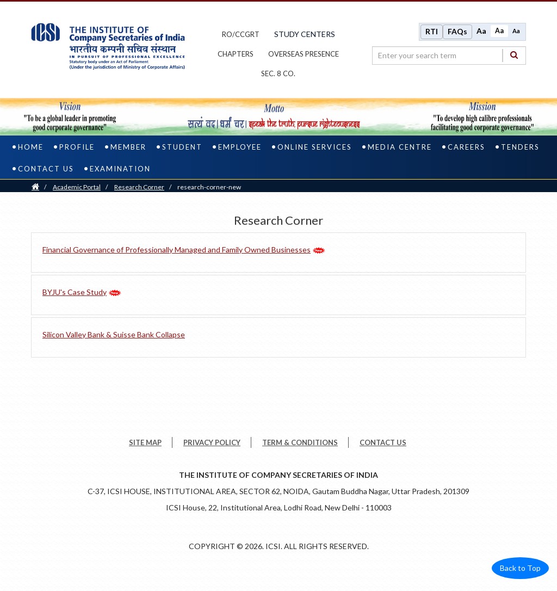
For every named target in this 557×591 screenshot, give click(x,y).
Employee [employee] (240, 147)
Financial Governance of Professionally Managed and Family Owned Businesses (176, 250)
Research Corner (139, 187)
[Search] (514, 55)
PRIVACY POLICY (211, 443)
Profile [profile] (77, 147)
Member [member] (128, 147)
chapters (235, 54)
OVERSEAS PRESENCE (303, 54)
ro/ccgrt (240, 34)
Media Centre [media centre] (400, 147)
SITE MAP (145, 443)
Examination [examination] (120, 169)
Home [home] (31, 147)
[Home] (35, 187)
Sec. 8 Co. (278, 74)
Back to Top (520, 569)
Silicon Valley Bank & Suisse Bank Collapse (113, 335)
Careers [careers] (466, 147)
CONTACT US (383, 443)
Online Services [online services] (314, 147)
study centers (304, 34)
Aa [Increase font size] (481, 31)
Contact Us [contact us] (46, 169)
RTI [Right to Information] (431, 31)
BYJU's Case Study (74, 292)
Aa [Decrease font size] (516, 30)
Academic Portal (77, 187)
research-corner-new (209, 187)
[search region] (449, 55)
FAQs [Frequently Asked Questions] (457, 31)
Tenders (520, 147)
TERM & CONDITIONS (300, 443)
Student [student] (182, 147)
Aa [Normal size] (499, 31)
